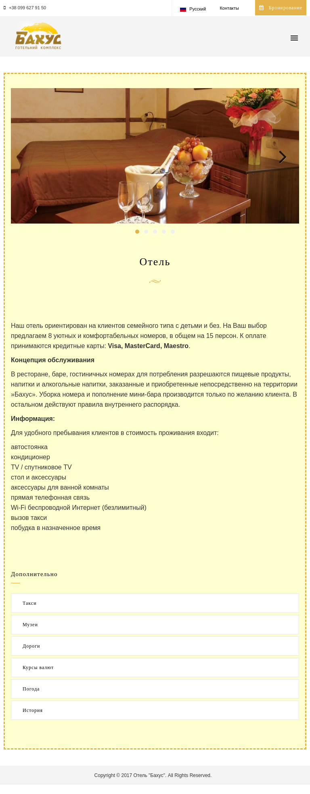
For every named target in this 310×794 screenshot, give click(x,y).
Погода (31, 689)
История (33, 710)
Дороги (31, 646)
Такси (30, 603)
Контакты (229, 8)
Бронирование (280, 8)
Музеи (30, 624)
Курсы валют (38, 667)
